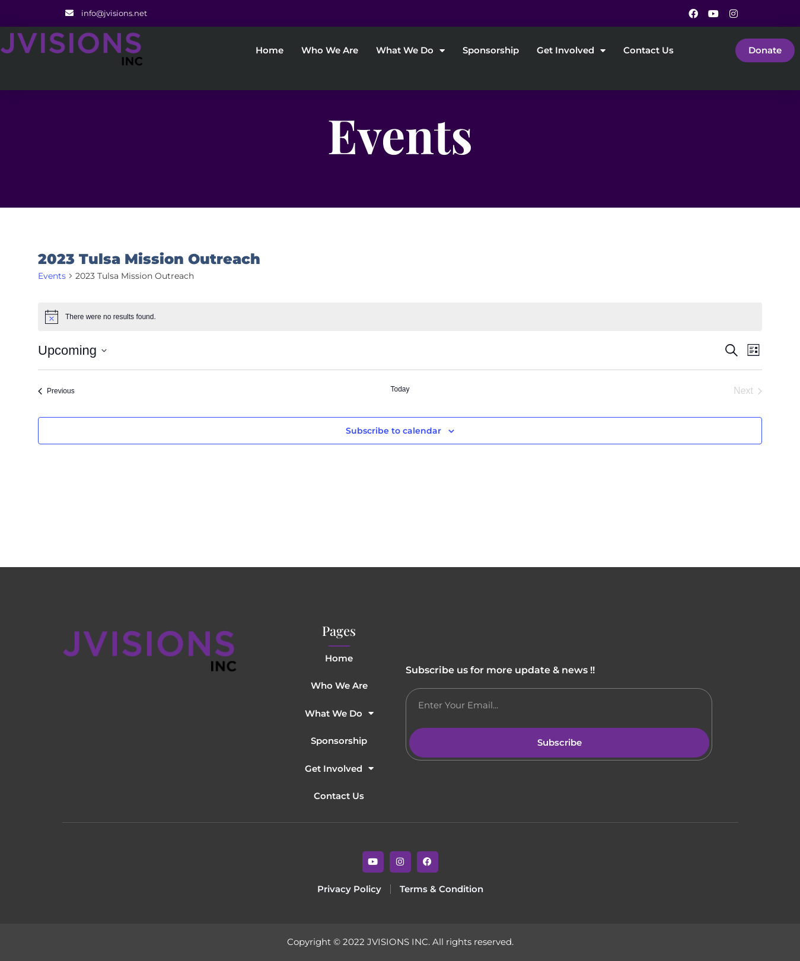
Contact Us (648, 51)
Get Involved (571, 51)
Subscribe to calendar (393, 431)
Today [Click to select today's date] (399, 389)
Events (52, 276)
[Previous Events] (56, 390)
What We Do (410, 51)
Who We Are (329, 51)
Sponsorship (491, 51)
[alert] (400, 317)
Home (269, 51)
